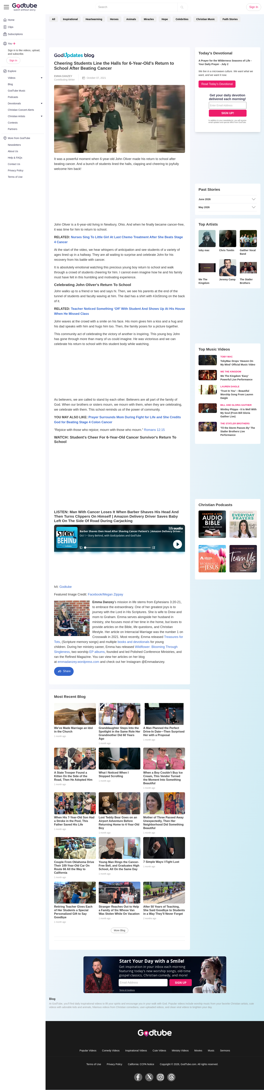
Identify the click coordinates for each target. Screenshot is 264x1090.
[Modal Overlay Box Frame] (227, 109)
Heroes (114, 19)
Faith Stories (230, 19)
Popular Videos (88, 1050)
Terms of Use (93, 1064)
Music (211, 1050)
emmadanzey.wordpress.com (78, 662)
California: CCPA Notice (141, 1064)
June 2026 (227, 199)
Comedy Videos (111, 1050)
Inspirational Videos (136, 1050)
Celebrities (182, 19)
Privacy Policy (114, 1064)
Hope (165, 19)
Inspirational (70, 19)
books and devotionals (133, 642)
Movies (198, 1050)
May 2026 (227, 207)
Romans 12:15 (154, 430)
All (53, 19)
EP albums (97, 652)
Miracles (149, 19)
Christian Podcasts (215, 505)
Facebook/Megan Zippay (105, 594)
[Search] (182, 7)
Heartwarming (94, 19)
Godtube (65, 587)
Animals (131, 19)
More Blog (119, 930)
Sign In (13, 60)
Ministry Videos (180, 1050)
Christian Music (205, 19)
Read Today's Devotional (217, 84)
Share (64, 671)
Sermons (225, 1050)
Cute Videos (159, 1050)
